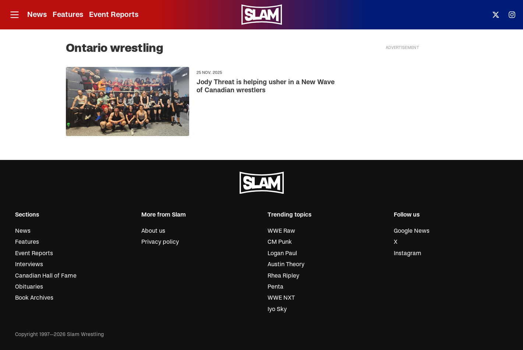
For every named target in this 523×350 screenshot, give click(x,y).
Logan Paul (282, 253)
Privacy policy (160, 242)
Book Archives (34, 297)
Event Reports (113, 14)
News (37, 14)
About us (153, 231)
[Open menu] (14, 14)
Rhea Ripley (283, 275)
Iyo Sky (277, 309)
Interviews (29, 264)
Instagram (407, 253)
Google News (412, 231)
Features (68, 14)
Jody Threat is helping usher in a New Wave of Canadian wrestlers (265, 86)
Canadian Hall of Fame (46, 275)
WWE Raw (281, 231)
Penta (275, 286)
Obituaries (29, 286)
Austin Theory (286, 264)
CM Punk (280, 242)
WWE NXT (281, 297)
